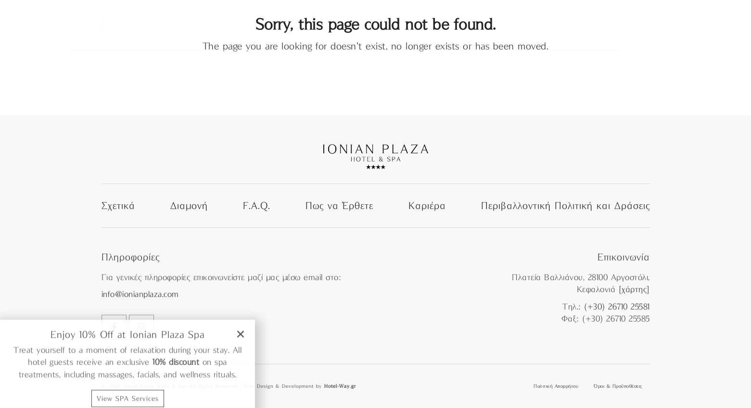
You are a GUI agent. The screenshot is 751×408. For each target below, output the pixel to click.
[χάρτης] (634, 289)
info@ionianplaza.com (140, 294)
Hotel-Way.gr (340, 386)
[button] (240, 395)
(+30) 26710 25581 (617, 306)
